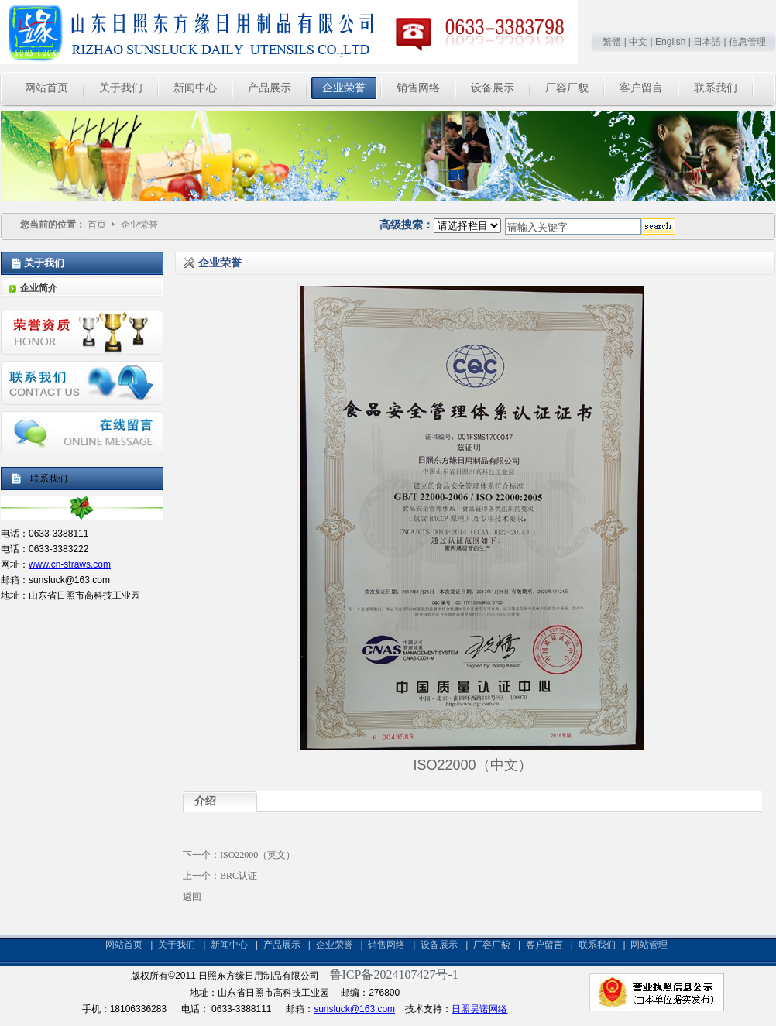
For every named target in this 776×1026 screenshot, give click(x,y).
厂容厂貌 (491, 944)
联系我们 (597, 944)
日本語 (707, 41)
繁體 (612, 41)
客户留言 (544, 944)
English (670, 41)
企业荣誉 (139, 224)
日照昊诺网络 (479, 1009)
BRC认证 (238, 875)
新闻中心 (229, 944)
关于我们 (176, 944)
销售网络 (386, 944)
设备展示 (439, 944)
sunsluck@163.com (354, 1009)
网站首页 (123, 944)
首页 (97, 224)
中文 (638, 41)
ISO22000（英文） (257, 854)
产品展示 (281, 944)
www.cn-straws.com (70, 564)
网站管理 (649, 944)
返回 (192, 896)
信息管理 (747, 41)
